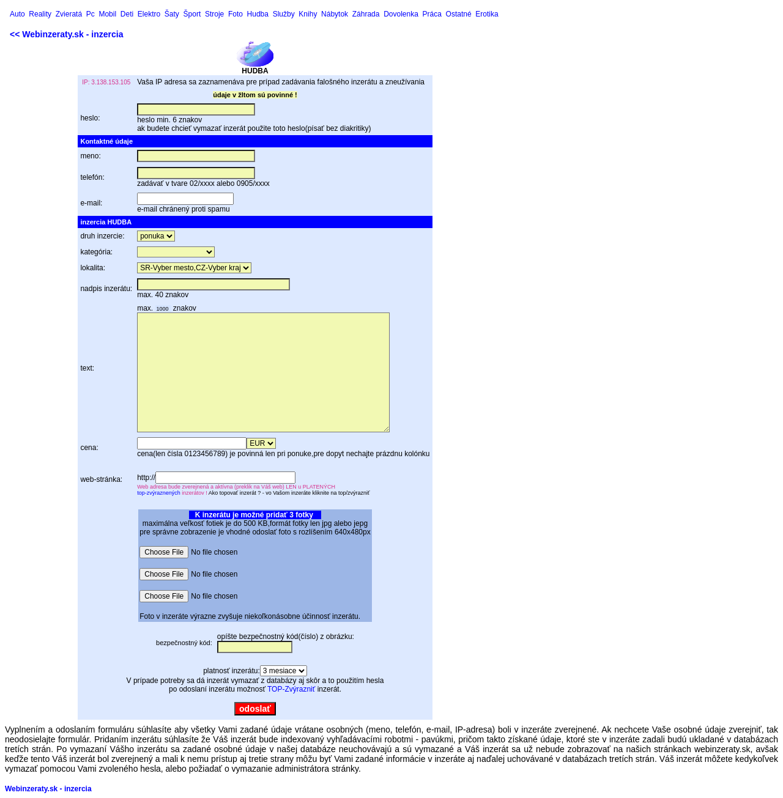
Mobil (107, 14)
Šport (192, 14)
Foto (235, 14)
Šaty (172, 14)
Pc (90, 14)
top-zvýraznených (158, 493)
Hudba (258, 14)
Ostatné (459, 14)
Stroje (214, 14)
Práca (432, 14)
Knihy (308, 14)
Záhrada (366, 14)
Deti (127, 14)
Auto (17, 14)
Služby (284, 14)
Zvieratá (69, 14)
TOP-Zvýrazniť (291, 689)
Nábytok (334, 14)
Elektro (149, 14)
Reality (40, 14)
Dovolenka (401, 14)
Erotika (486, 14)
